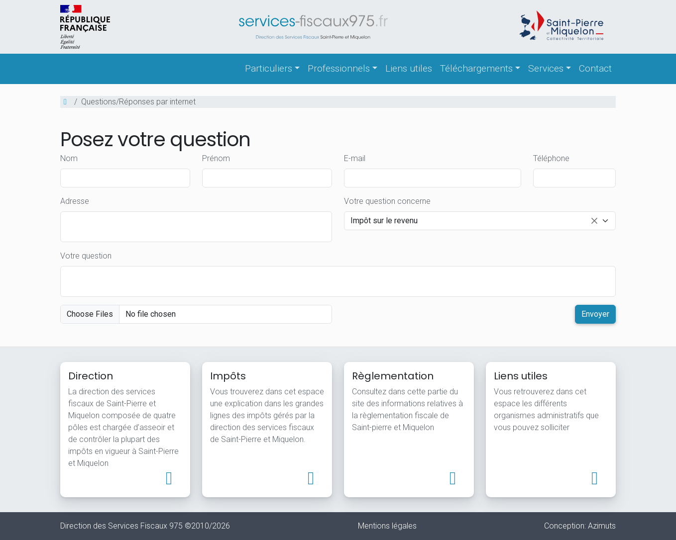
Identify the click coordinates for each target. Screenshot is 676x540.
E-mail (354, 158)
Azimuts (602, 526)
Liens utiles (408, 68)
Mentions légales (387, 526)
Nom (69, 158)
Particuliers (268, 68)
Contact (595, 68)
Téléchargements (476, 68)
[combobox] (480, 220)
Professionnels (339, 68)
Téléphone (551, 158)
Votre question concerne (387, 201)
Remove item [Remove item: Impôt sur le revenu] (594, 221)
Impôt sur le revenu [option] (473, 221)
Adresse (74, 201)
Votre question (86, 256)
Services (545, 68)
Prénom (216, 158)
